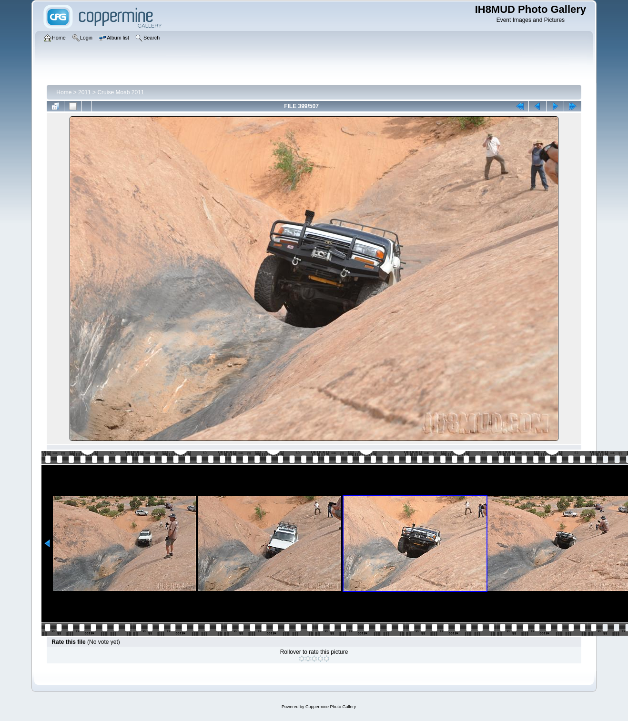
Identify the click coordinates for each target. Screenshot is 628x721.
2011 (84, 92)
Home (63, 92)
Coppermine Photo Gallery (330, 706)
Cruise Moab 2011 (120, 92)
